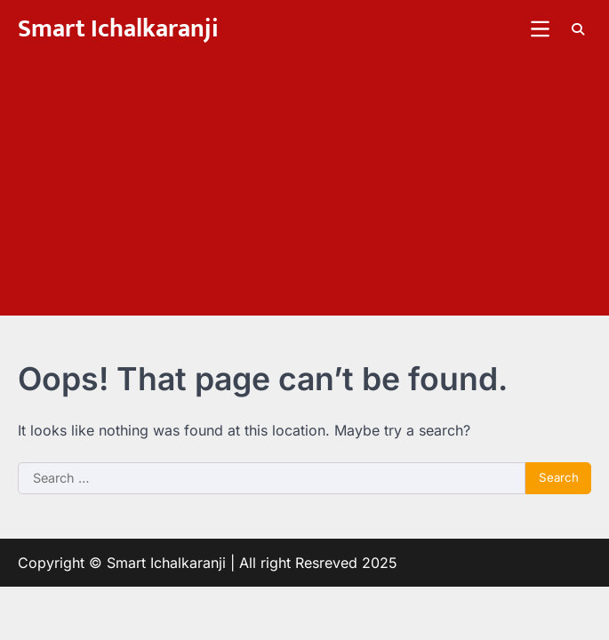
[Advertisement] (304, 191)
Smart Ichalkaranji (118, 29)
